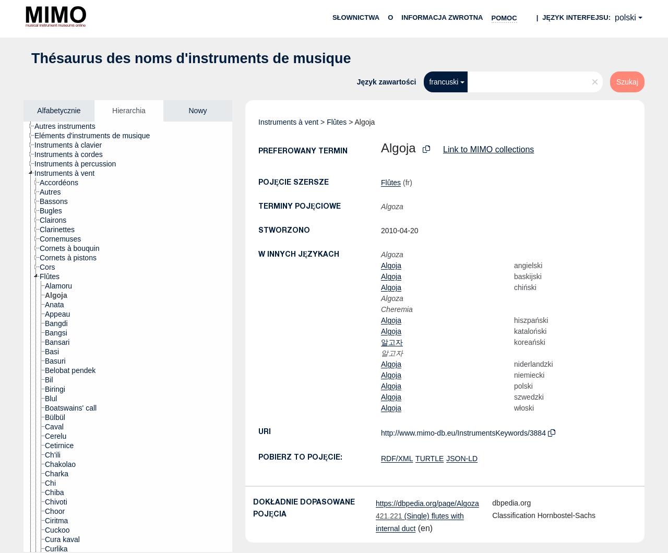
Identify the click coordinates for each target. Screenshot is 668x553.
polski (625, 17)
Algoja (391, 265)
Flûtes (337, 122)
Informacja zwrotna (442, 17)
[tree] (127, 337)
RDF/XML (397, 458)
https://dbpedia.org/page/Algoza (427, 503)
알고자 (392, 342)
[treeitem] (69, 126)
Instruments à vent (288, 122)
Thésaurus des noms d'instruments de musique (191, 58)
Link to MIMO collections (488, 149)
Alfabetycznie (58, 110)
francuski (443, 82)
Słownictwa (355, 17)
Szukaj (627, 82)
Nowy (197, 110)
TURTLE (429, 458)
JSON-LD (462, 458)
